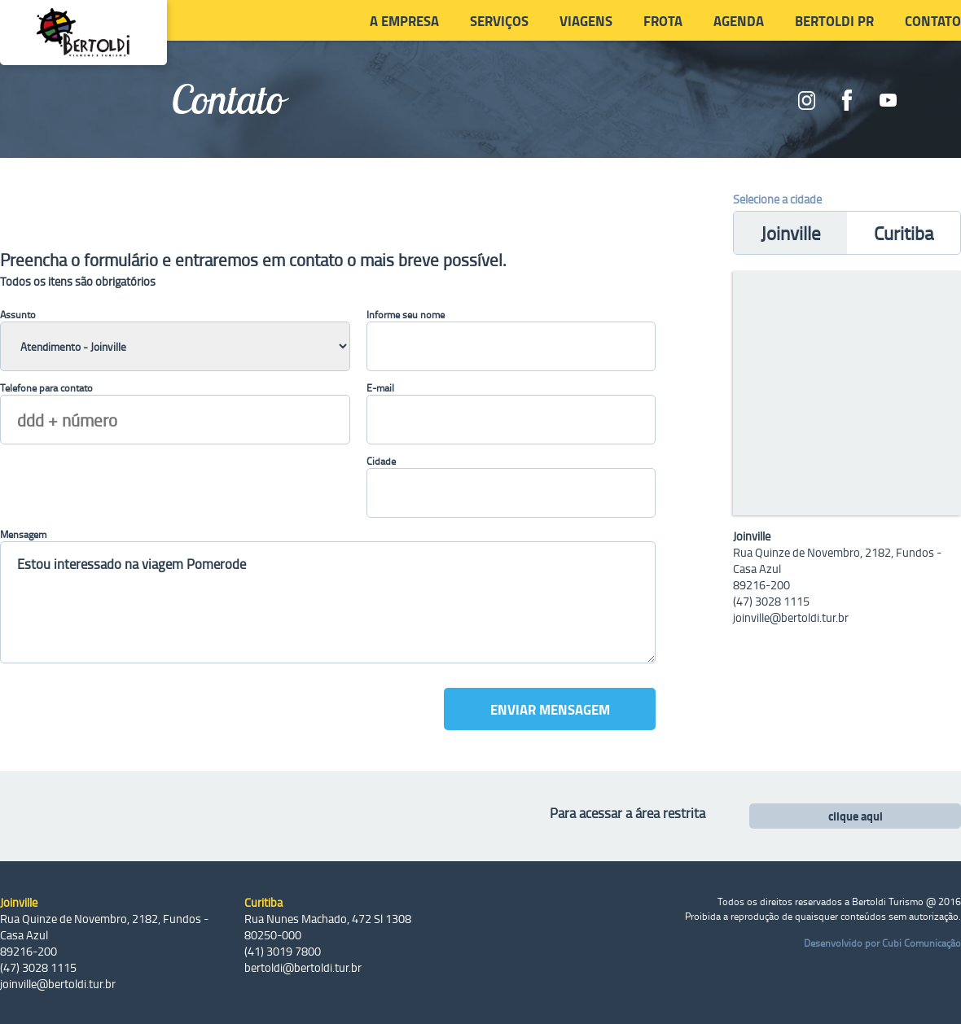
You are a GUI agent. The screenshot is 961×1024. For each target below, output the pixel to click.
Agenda (738, 20)
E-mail (380, 387)
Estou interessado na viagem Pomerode (328, 602)
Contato (933, 20)
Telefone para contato (46, 387)
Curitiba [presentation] (903, 233)
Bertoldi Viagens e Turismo (83, 32)
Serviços (499, 20)
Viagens (585, 20)
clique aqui (855, 816)
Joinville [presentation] (791, 233)
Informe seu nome (405, 314)
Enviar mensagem (550, 709)
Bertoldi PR (834, 20)
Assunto (18, 314)
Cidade (381, 460)
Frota (662, 20)
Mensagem (23, 534)
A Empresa (404, 20)
